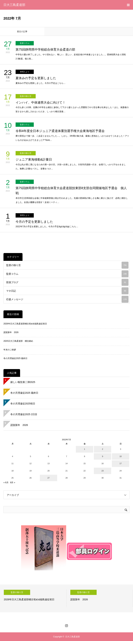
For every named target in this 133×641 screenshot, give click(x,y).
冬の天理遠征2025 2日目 (23, 414)
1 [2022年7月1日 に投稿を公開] (84, 449)
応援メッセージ (67, 299)
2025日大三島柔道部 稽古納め (18, 341)
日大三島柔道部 (14, 5)
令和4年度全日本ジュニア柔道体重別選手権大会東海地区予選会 (60, 131)
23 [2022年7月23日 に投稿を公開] (102, 471)
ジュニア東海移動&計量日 (34, 159)
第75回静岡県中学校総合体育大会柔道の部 (45, 49)
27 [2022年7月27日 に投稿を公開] (48, 478)
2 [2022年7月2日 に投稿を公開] (102, 449)
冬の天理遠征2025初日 (22, 403)
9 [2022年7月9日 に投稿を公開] (102, 456)
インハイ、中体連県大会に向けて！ (40, 102)
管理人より (24, 72)
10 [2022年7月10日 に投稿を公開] (120, 456)
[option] (33, 598)
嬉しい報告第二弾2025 (22, 382)
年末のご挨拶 (9, 349)
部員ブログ (67, 282)
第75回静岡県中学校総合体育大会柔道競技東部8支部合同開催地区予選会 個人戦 (71, 190)
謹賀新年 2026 (11, 332)
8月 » (12, 482)
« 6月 (5, 482)
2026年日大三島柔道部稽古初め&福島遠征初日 (25, 323)
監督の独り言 (25, 96)
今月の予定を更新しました (34, 221)
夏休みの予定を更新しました (36, 78)
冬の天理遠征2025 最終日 (15, 358)
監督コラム (24, 43)
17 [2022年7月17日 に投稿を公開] (120, 463)
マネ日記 (67, 290)
